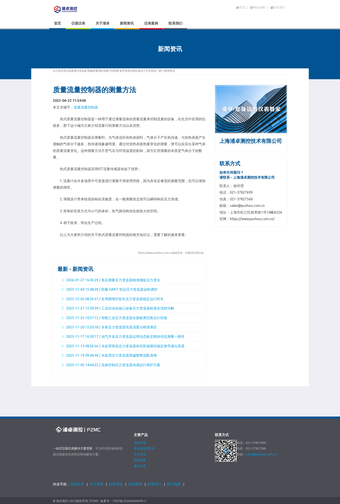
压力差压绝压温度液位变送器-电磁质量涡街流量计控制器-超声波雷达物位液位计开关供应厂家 (107, 70)
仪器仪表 (77, 484)
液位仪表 (140, 466)
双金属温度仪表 (144, 448)
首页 (240, 7)
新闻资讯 (169, 70)
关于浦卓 (96, 484)
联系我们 (154, 484)
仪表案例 (135, 484)
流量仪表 (140, 460)
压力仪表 (140, 454)
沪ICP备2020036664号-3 (129, 501)
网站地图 (174, 484)
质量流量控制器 (86, 107)
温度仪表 (140, 443)
